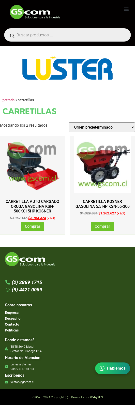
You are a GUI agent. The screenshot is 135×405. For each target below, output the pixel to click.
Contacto (12, 324)
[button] (126, 9)
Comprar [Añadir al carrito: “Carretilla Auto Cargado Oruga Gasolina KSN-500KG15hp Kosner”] (32, 226)
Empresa (12, 313)
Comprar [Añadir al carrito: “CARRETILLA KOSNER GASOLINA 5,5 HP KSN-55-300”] (102, 226)
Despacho (12, 318)
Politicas (12, 330)
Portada (8, 100)
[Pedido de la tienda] (102, 127)
